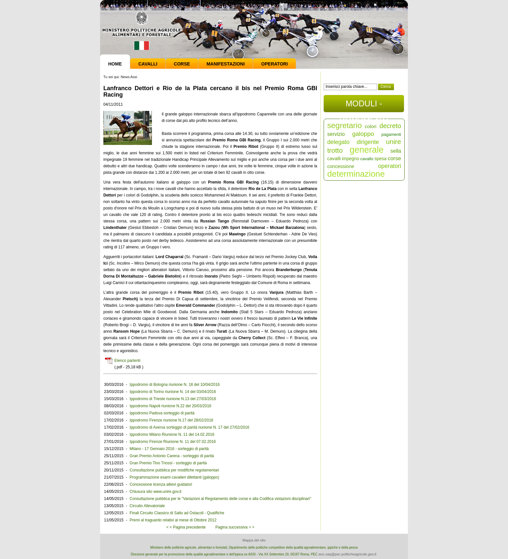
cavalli (334, 158)
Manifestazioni (225, 63)
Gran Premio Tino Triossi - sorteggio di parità (168, 463)
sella (395, 151)
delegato (338, 142)
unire (393, 141)
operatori (389, 166)
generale (367, 150)
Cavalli (147, 63)
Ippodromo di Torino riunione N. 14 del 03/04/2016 (173, 391)
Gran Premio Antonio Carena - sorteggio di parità (172, 456)
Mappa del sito (254, 540)
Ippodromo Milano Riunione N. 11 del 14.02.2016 (172, 434)
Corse (182, 63)
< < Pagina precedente (185, 527)
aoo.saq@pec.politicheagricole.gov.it (347, 554)
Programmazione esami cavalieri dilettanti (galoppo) (174, 477)
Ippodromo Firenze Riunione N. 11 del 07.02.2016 (173, 441)
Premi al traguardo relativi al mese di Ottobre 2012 (173, 520)
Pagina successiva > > (234, 527)
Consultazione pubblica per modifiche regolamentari (174, 470)
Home (115, 63)
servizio (336, 134)
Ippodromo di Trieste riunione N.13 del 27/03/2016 (173, 399)
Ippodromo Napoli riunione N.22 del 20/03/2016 (170, 406)
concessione (340, 166)
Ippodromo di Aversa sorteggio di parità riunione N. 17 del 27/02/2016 (189, 427)
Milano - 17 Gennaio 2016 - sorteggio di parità (169, 448)
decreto (390, 125)
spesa (381, 158)
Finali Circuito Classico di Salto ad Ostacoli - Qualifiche (177, 513)
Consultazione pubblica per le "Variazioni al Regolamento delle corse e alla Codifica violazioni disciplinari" (220, 498)
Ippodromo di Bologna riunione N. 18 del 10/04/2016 (175, 384)
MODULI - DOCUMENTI (363, 105)
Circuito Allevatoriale (147, 506)
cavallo (366, 158)
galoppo (363, 133)
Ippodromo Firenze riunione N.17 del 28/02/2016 (171, 420)
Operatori (274, 63)
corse (394, 158)
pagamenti (391, 134)
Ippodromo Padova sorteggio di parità (162, 413)
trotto (335, 150)
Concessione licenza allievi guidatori (161, 484)
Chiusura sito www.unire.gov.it (155, 491)
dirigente (368, 142)
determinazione (356, 174)
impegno (350, 158)
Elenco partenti (127, 360)
